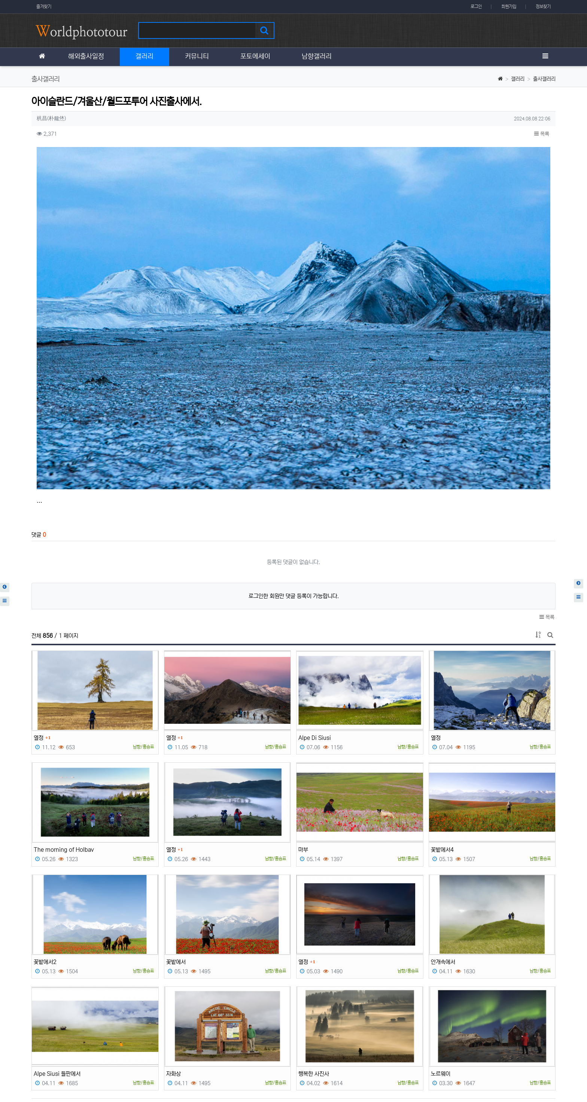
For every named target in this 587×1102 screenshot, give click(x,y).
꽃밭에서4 (442, 757)
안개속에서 (443, 869)
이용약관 (487, 1050)
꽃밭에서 (176, 869)
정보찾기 (543, 6)
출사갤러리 (544, 79)
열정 (38, 645)
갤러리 (517, 79)
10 (346, 1020)
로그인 (476, 6)
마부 (303, 757)
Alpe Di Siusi (314, 645)
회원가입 (508, 6)
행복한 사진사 (313, 981)
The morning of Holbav (64, 757)
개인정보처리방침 (49, 1050)
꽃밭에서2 (45, 869)
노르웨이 (440, 981)
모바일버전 (544, 1050)
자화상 (173, 981)
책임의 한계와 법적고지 (153, 1050)
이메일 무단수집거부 (98, 1050)
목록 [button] (541, 134)
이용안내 (514, 1050)
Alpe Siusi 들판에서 (57, 981)
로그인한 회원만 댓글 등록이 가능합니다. (294, 503)
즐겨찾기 (43, 6)
